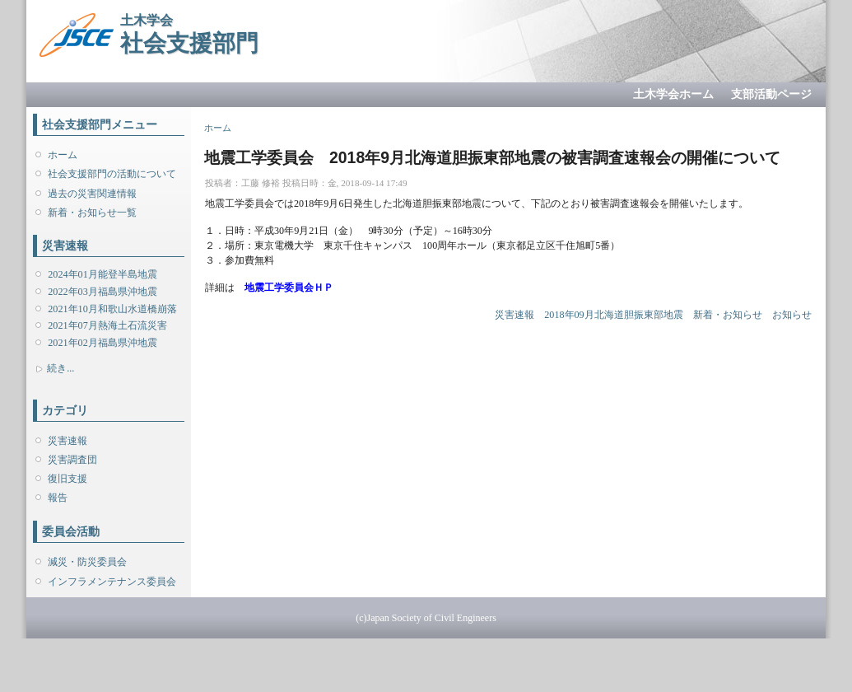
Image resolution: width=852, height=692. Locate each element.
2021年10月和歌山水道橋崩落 (112, 309)
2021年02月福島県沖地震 (102, 342)
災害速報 (67, 441)
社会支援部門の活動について (112, 174)
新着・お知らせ (727, 314)
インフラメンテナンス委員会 (112, 581)
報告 (58, 497)
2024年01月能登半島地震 (102, 274)
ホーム (62, 155)
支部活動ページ (771, 94)
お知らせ (792, 314)
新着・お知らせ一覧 (92, 212)
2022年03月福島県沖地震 (102, 291)
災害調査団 (72, 459)
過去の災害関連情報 (92, 193)
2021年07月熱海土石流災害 (107, 325)
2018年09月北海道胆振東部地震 (613, 314)
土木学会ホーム (673, 94)
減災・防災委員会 (87, 562)
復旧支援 (67, 478)
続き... (60, 368)
